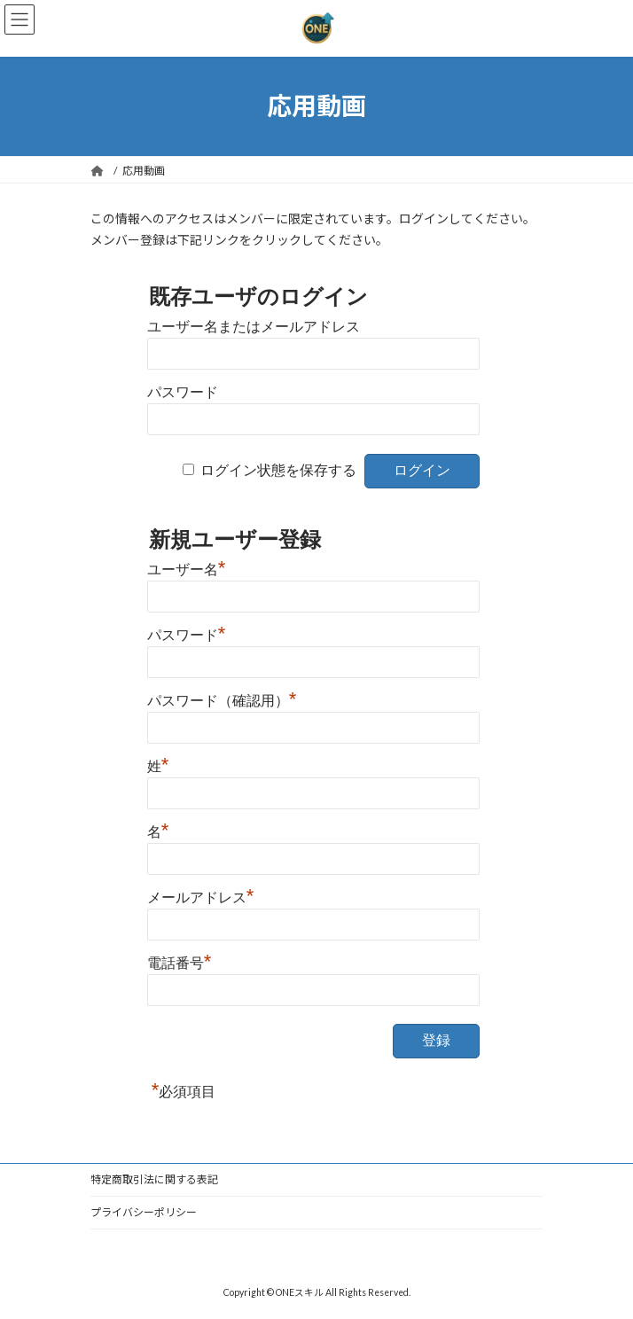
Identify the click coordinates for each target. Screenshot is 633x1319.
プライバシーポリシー (143, 1212)
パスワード (182, 392)
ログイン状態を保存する (278, 470)
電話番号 (179, 961)
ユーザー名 (186, 567)
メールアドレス (200, 895)
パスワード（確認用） (222, 698)
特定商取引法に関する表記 (154, 1179)
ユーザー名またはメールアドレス (253, 326)
